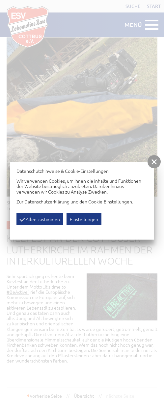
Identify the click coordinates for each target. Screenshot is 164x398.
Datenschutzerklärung (46, 201)
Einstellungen (84, 219)
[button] (154, 161)
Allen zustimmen (39, 219)
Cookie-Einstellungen (110, 201)
